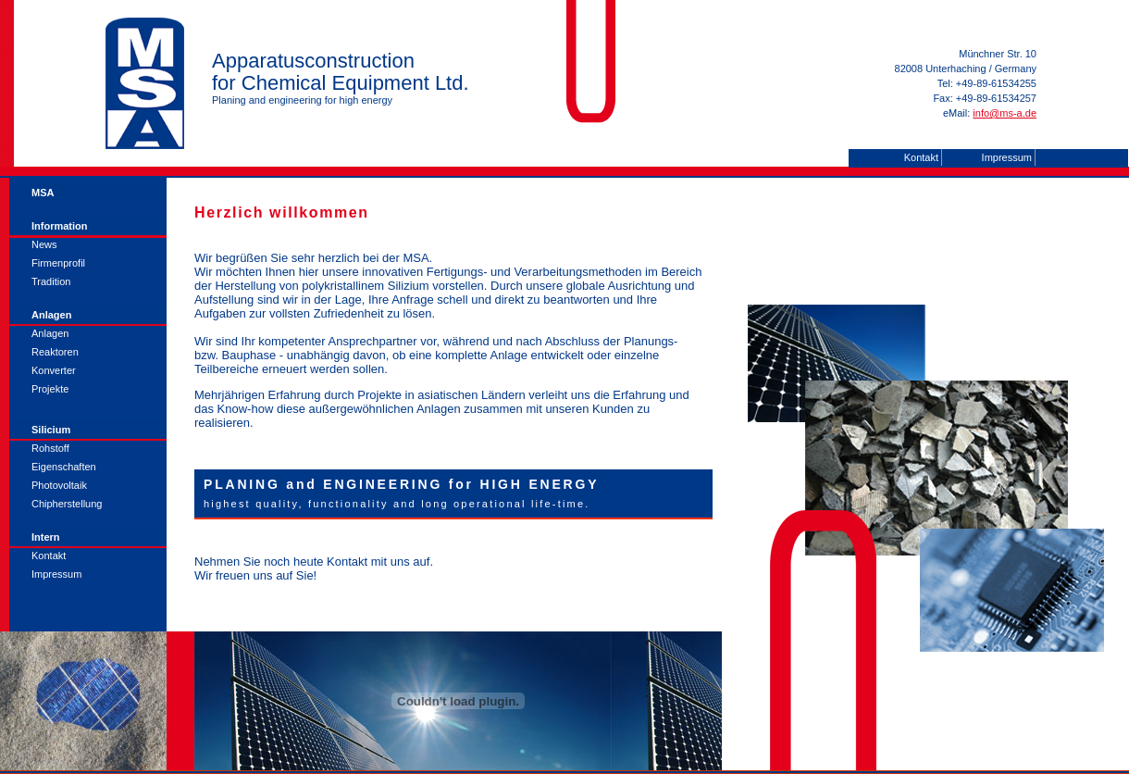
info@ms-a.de (1004, 113)
